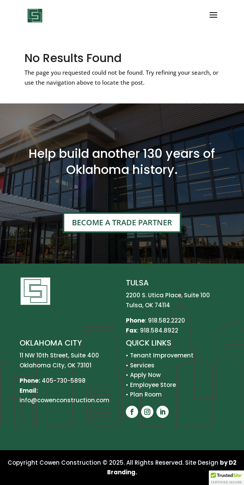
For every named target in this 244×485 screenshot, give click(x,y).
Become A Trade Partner (122, 222)
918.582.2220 (166, 320)
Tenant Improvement (162, 355)
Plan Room (146, 394)
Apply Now (145, 375)
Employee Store (153, 385)
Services (142, 365)
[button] (226, 477)
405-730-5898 (64, 381)
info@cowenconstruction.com (64, 400)
